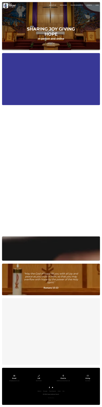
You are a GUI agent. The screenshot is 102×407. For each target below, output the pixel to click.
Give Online (87, 381)
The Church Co (51, 399)
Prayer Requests (77, 5)
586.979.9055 (39, 381)
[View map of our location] (63, 376)
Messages (63, 5)
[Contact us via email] (14, 376)
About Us (52, 5)
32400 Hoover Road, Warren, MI (63, 381)
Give (97, 5)
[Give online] (87, 376)
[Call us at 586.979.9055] (38, 376)
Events (89, 5)
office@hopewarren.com (14, 381)
